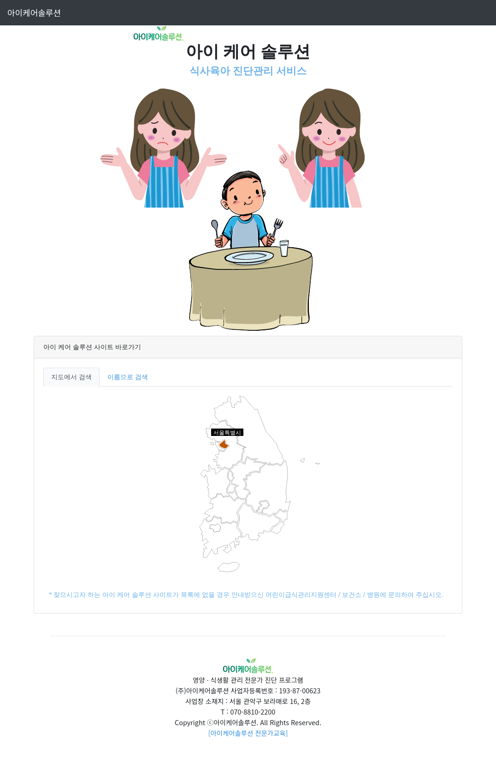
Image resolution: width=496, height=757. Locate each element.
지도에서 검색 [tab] (71, 376)
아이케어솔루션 (34, 12)
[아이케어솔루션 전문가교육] (248, 733)
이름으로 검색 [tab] (127, 376)
